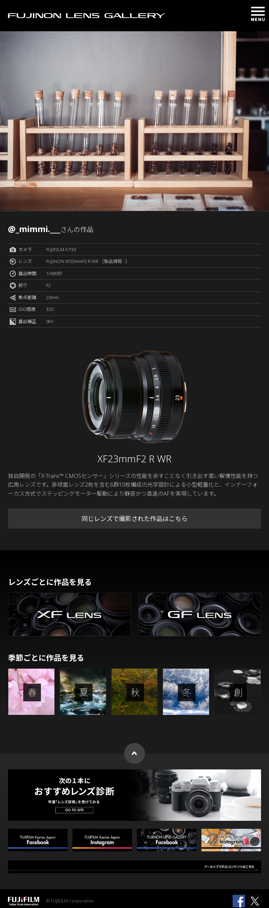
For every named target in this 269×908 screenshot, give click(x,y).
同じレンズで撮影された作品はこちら (134, 518)
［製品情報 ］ (114, 261)
